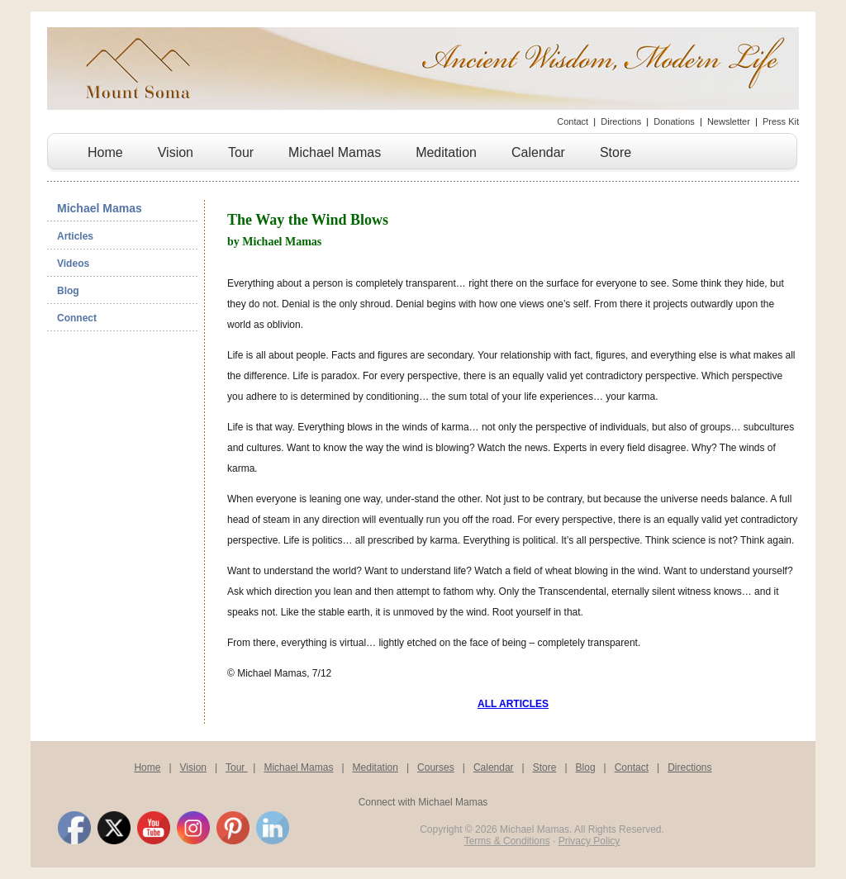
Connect (77, 318)
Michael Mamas (334, 152)
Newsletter (728, 121)
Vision (175, 152)
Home (105, 152)
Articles (75, 236)
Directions (621, 121)
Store (615, 152)
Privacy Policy (589, 841)
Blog (68, 291)
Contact (572, 121)
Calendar (538, 152)
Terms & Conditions (507, 841)
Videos (73, 263)
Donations (674, 121)
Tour (241, 152)
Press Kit (781, 121)
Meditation (446, 152)
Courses (435, 767)
